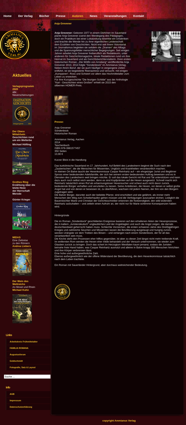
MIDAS (16, 237)
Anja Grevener (63, 23)
